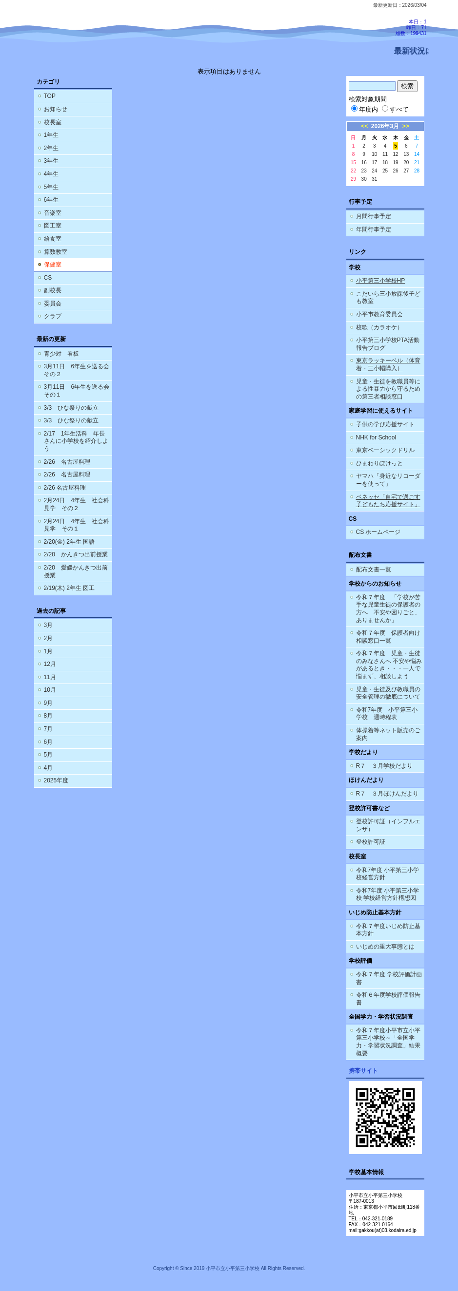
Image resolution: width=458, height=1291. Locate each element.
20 (406, 162)
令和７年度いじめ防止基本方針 (388, 930)
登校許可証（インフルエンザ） (388, 825)
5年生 (51, 187)
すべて (395, 109)
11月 (50, 677)
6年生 (51, 199)
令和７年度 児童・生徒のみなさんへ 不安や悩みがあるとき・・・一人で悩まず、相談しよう (389, 665)
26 (395, 170)
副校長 (52, 290)
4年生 (51, 174)
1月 (48, 651)
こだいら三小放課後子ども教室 (388, 297)
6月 (48, 742)
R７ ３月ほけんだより (387, 793)
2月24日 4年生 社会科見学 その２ (77, 504)
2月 (48, 638)
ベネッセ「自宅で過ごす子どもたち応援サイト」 (388, 501)
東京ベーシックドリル (385, 450)
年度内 (364, 109)
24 (374, 170)
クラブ (52, 316)
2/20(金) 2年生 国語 (69, 541)
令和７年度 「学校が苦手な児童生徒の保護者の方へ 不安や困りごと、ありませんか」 (388, 609)
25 (385, 170)
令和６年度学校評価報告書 (388, 998)
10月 (50, 689)
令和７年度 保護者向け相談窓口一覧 (388, 636)
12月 (50, 664)
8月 (48, 715)
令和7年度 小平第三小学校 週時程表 (387, 713)
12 (395, 154)
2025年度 (56, 780)
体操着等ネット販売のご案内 (388, 734)
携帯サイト (363, 1070)
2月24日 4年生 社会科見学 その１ (77, 525)
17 (374, 162)
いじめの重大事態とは (385, 946)
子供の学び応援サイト (385, 424)
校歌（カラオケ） (379, 327)
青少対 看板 (61, 353)
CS (48, 277)
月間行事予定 (373, 216)
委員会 (52, 303)
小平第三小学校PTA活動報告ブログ (387, 344)
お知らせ (55, 109)
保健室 (52, 264)
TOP (50, 96)
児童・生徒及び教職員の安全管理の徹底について (388, 693)
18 (385, 162)
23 (364, 170)
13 (406, 154)
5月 (48, 754)
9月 (48, 703)
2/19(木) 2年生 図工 (69, 588)
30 (364, 179)
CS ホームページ (378, 532)
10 (374, 154)
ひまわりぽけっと (379, 463)
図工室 (52, 225)
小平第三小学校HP (380, 280)
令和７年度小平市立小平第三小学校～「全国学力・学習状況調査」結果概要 (388, 1042)
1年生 (51, 135)
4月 (48, 767)
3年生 (51, 160)
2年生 (51, 148)
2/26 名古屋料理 (67, 461)
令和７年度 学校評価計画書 (389, 978)
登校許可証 (370, 841)
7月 (48, 728)
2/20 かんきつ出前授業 (76, 554)
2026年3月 (385, 126)
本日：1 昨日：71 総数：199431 (411, 27)
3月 (48, 625)
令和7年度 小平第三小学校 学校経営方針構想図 (387, 894)
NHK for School (376, 437)
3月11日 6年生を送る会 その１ (78, 390)
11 (385, 154)
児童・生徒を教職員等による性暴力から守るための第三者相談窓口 (388, 389)
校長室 (52, 122)
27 (406, 170)
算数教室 (55, 251)
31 (374, 179)
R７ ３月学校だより (384, 765)
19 (395, 162)
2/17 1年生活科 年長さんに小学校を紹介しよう (76, 441)
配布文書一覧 (373, 569)
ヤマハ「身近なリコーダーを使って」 (388, 480)
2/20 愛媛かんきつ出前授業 (76, 571)
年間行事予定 (373, 229)
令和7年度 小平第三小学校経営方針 (387, 874)
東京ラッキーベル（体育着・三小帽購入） (388, 364)
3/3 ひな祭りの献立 (71, 407)
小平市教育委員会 (379, 314)
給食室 (52, 238)
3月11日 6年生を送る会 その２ (78, 370)
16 (364, 162)
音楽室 (52, 212)
